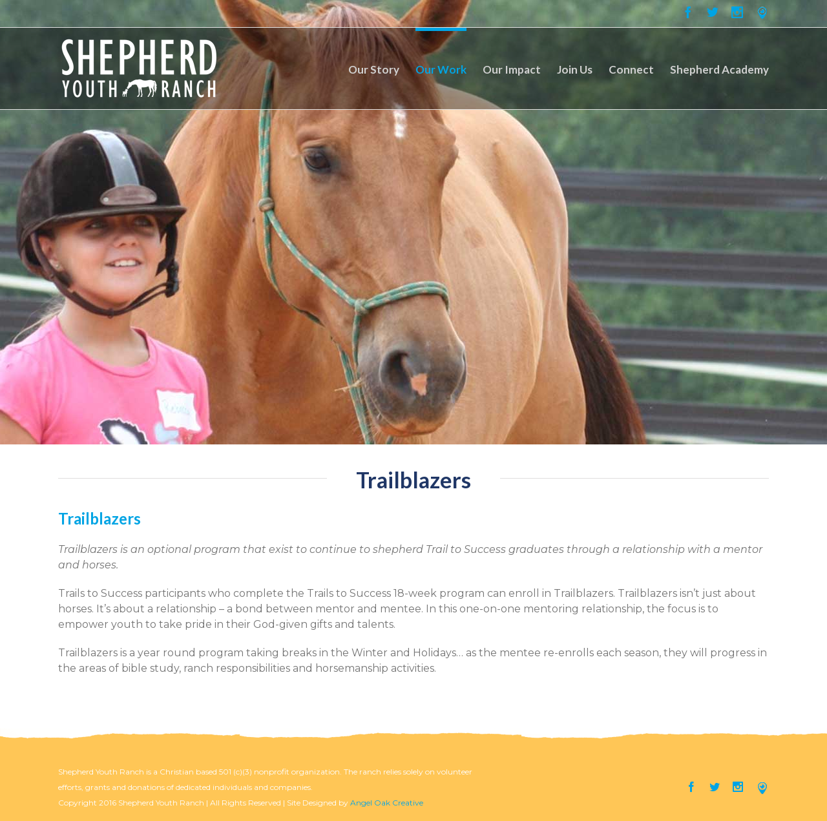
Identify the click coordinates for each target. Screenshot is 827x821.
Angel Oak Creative (386, 802)
